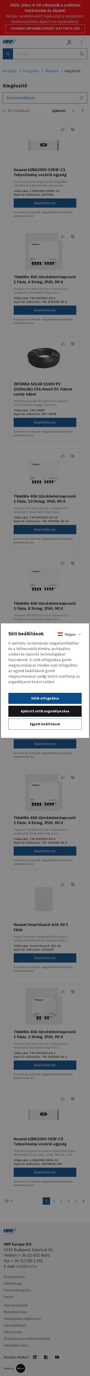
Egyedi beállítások (45, 724)
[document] (45, 680)
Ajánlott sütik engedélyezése (45, 711)
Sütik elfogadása (45, 698)
